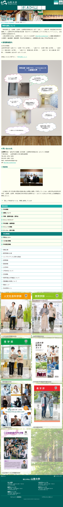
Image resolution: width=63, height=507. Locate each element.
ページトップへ (58, 476)
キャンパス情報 (7, 227)
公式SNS (5, 267)
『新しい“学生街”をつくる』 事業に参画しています (17, 200)
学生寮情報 (11, 22)
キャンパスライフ (8, 220)
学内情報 (5, 209)
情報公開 (5, 249)
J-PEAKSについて (8, 270)
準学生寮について (22, 56)
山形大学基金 (44, 8)
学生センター (7, 237)
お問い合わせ (32, 8)
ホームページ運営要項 (16, 497)
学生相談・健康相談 (9, 223)
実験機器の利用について (10, 281)
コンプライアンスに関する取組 (12, 256)
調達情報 (5, 263)
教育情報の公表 (7, 253)
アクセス (27, 8)
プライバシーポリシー (48, 497)
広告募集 (5, 274)
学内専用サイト (7, 288)
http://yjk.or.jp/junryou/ (42, 36)
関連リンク (6, 284)
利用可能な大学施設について (11, 277)
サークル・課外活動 (9, 230)
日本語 (56, 1)
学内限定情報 (7, 244)
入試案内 (19, 8)
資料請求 (23, 8)
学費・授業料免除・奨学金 (10, 216)
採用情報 (5, 260)
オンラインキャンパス (36, 8)
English (56, 3)
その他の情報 (7, 241)
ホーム (2, 22)
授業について (7, 213)
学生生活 (6, 22)
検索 (40, 8)
